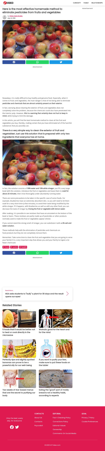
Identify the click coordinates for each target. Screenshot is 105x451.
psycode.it (38, 425)
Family (86, 3)
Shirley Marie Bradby (16, 16)
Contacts (38, 421)
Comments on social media (64, 433)
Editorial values (59, 425)
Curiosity (77, 3)
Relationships (97, 3)
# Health (23, 247)
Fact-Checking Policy (61, 417)
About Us (38, 417)
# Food (6, 247)
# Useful (14, 247)
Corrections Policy (60, 421)
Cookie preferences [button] (90, 421)
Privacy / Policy (88, 417)
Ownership (57, 429)
